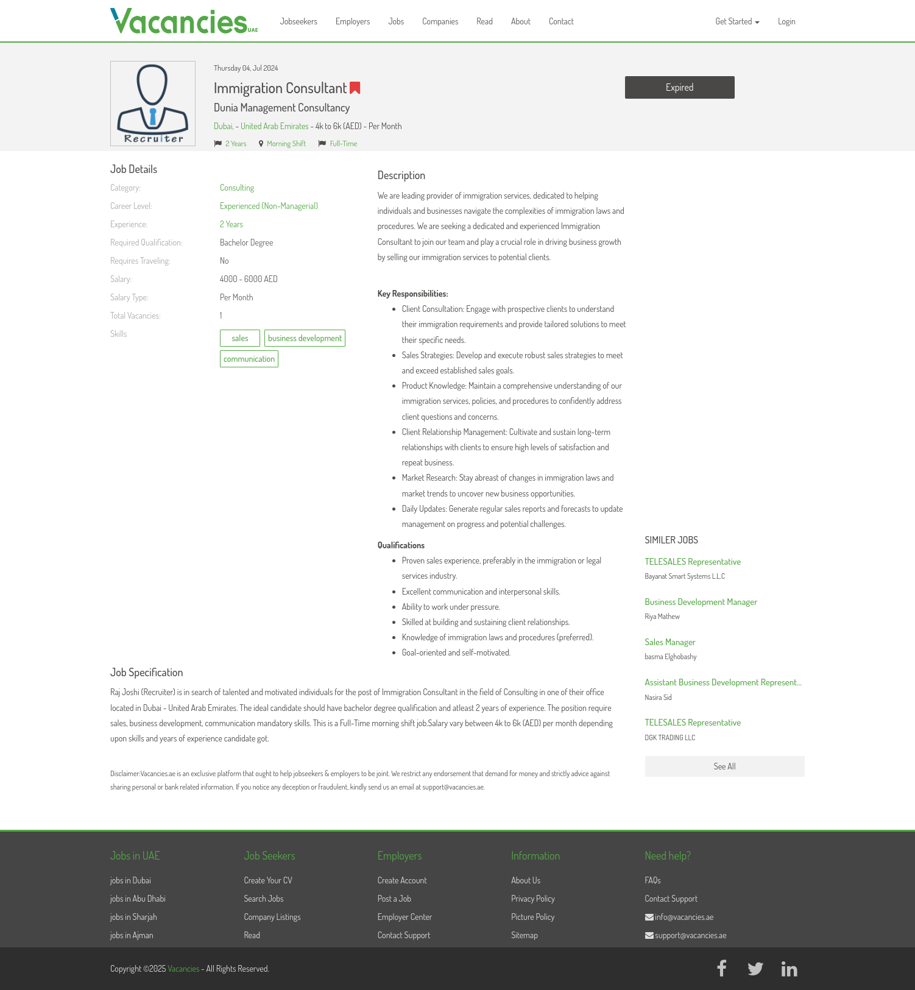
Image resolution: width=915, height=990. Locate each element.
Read (484, 21)
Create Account (402, 880)
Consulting (237, 187)
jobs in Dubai (130, 880)
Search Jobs (263, 898)
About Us (525, 880)
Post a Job (394, 898)
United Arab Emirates (275, 126)
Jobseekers (298, 21)
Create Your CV (268, 880)
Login (787, 21)
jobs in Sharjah (133, 916)
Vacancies (184, 968)
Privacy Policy (533, 898)
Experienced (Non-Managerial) (269, 205)
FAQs (653, 880)
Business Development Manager (701, 601)
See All (725, 766)
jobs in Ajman (132, 935)
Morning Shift (286, 143)
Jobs (396, 21)
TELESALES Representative (693, 561)
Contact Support (404, 935)
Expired (679, 87)
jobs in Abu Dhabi (138, 898)
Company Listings (272, 916)
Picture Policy (532, 916)
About (521, 21)
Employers (353, 21)
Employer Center (405, 916)
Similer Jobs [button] (672, 540)
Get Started (738, 21)
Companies (440, 21)
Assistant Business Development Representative (729, 682)
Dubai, (224, 126)
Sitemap (524, 935)
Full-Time (344, 143)
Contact (561, 21)
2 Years (236, 143)
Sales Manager (670, 642)
